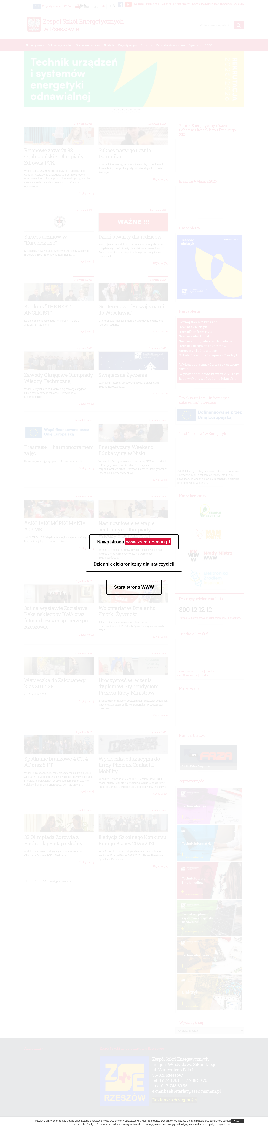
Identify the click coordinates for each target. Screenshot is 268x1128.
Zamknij (237, 1121)
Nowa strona (134, 541)
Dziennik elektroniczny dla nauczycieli (134, 564)
